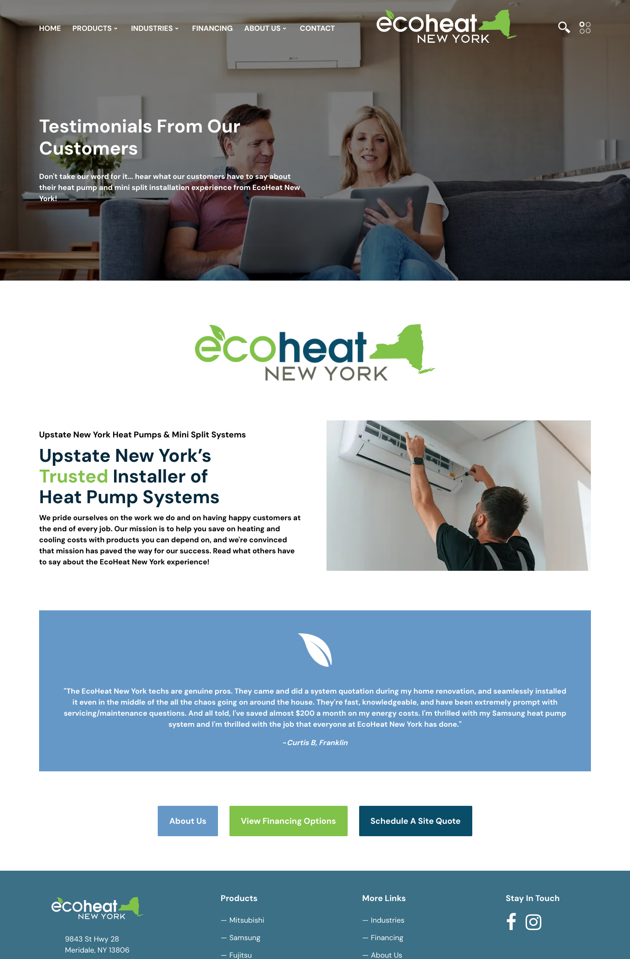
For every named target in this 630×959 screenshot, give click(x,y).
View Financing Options (288, 821)
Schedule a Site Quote (416, 821)
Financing (387, 937)
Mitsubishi (246, 920)
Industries (388, 920)
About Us (187, 821)
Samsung (245, 937)
